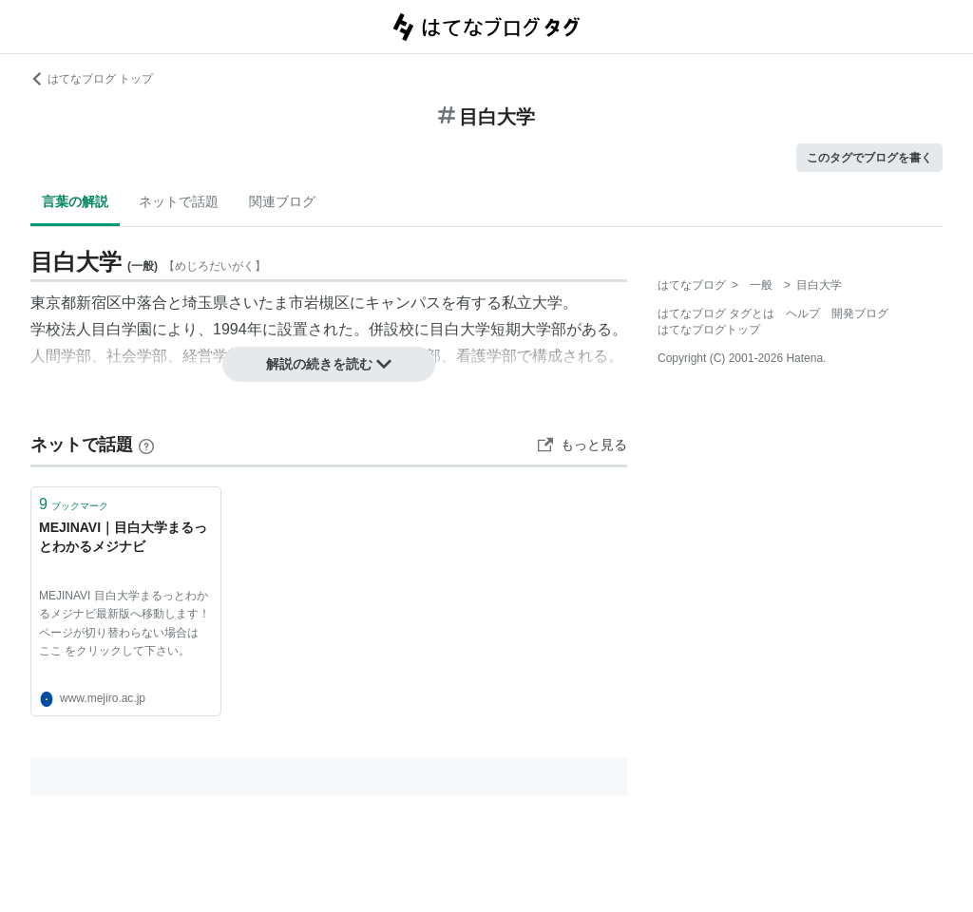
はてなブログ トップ (91, 79)
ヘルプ (803, 313)
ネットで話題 (179, 201)
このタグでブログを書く (869, 157)
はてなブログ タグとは (716, 313)
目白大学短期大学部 (497, 329)
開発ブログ (859, 313)
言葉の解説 (75, 201)
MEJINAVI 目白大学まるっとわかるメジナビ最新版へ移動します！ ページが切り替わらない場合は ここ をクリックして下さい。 (124, 623)
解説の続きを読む (328, 363)
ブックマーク (73, 504)
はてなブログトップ (709, 329)
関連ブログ (282, 201)
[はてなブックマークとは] (146, 444)
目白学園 (121, 329)
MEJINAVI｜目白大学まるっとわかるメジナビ (123, 537)
